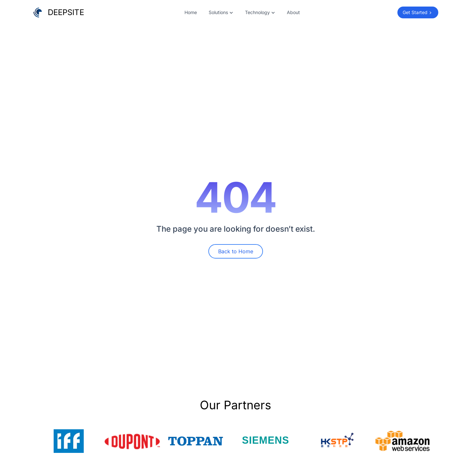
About (293, 12)
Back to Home (235, 251)
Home (190, 12)
